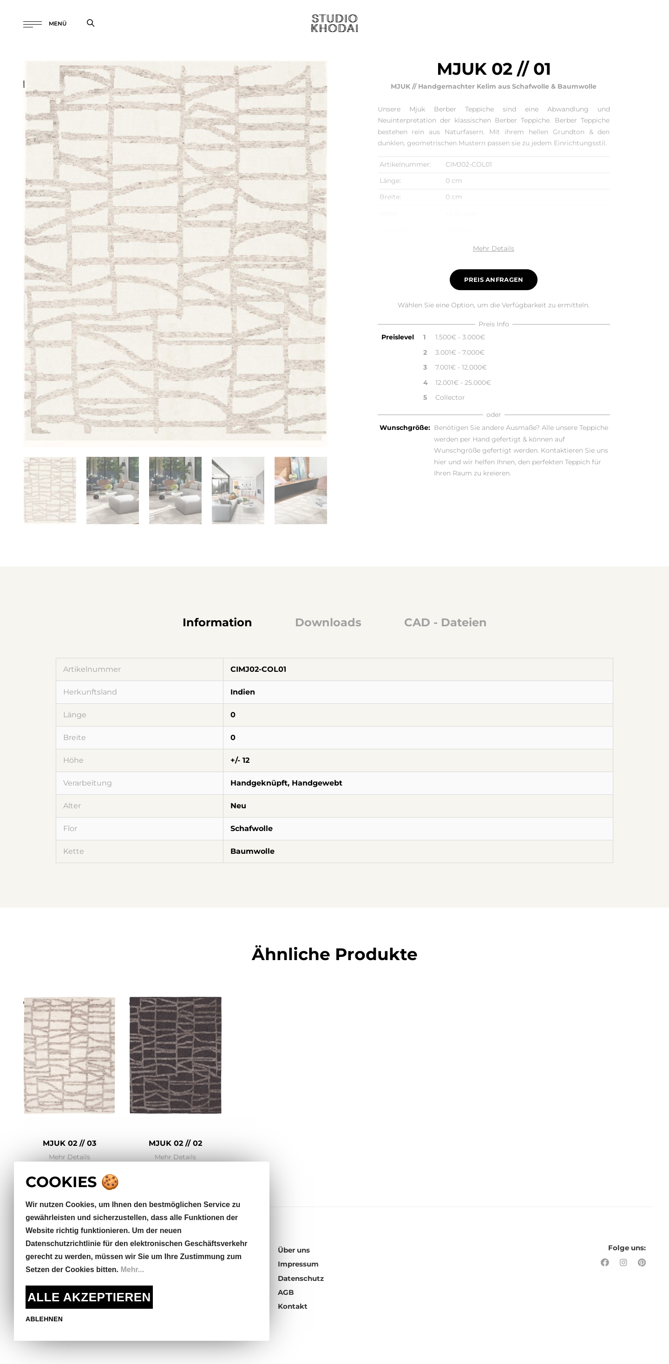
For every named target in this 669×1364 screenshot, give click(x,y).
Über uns (294, 1250)
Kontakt (293, 1306)
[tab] (217, 622)
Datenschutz (301, 1278)
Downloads (328, 622)
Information (217, 622)
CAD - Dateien (445, 622)
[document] (142, 1251)
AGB (286, 1292)
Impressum (298, 1264)
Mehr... (132, 1269)
